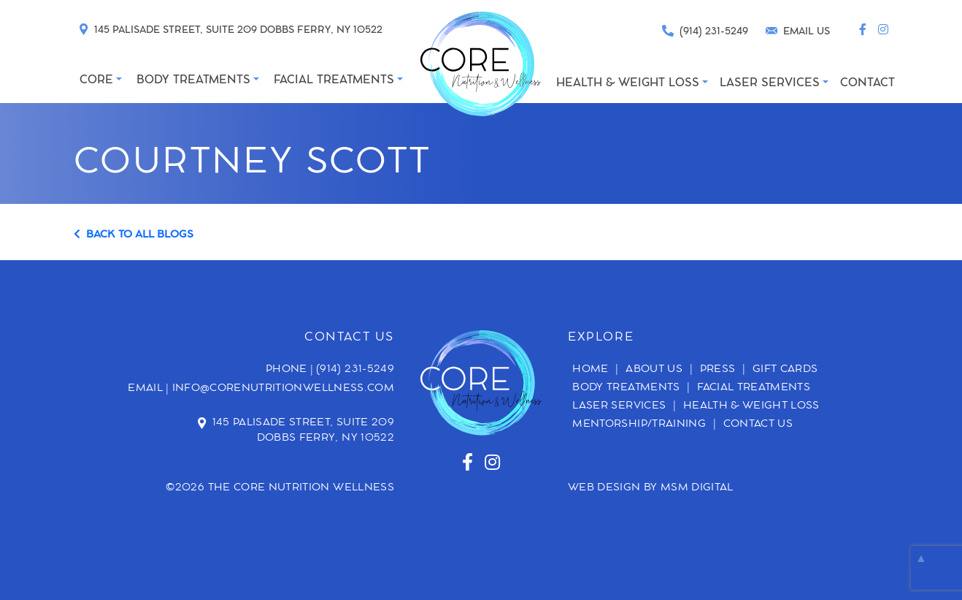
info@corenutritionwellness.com (283, 388)
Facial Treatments (753, 388)
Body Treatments (626, 388)
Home (590, 370)
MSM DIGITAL (697, 488)
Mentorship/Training (639, 425)
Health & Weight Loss (751, 407)
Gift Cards (785, 370)
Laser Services (619, 407)
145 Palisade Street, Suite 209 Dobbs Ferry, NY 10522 (303, 431)
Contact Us (758, 425)
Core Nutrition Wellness (314, 488)
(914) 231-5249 (355, 369)
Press (718, 370)
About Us (654, 370)
